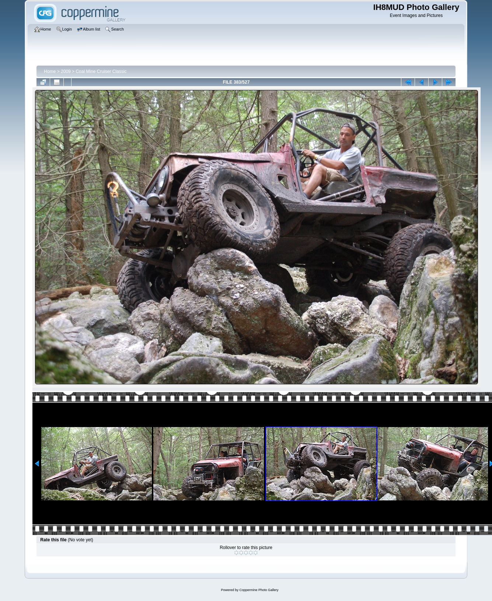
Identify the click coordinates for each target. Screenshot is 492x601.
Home (50, 71)
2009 (66, 71)
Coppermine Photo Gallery (258, 590)
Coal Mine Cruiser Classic (101, 71)
